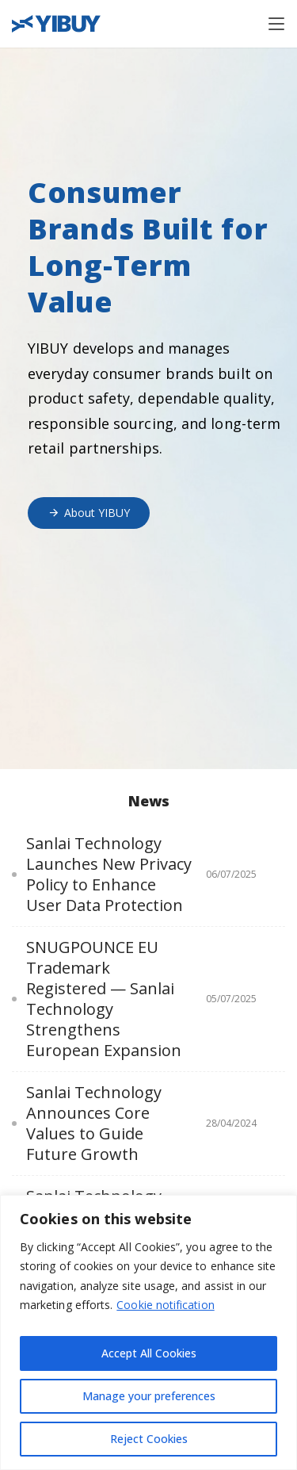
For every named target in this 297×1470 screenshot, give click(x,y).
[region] (148, 1332)
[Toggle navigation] (276, 24)
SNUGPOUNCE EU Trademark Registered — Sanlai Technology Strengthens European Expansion (103, 999)
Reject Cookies (149, 1438)
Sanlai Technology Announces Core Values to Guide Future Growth (94, 1123)
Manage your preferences (148, 1395)
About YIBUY (89, 512)
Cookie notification (165, 1304)
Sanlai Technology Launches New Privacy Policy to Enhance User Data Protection (109, 874)
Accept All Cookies (148, 1353)
